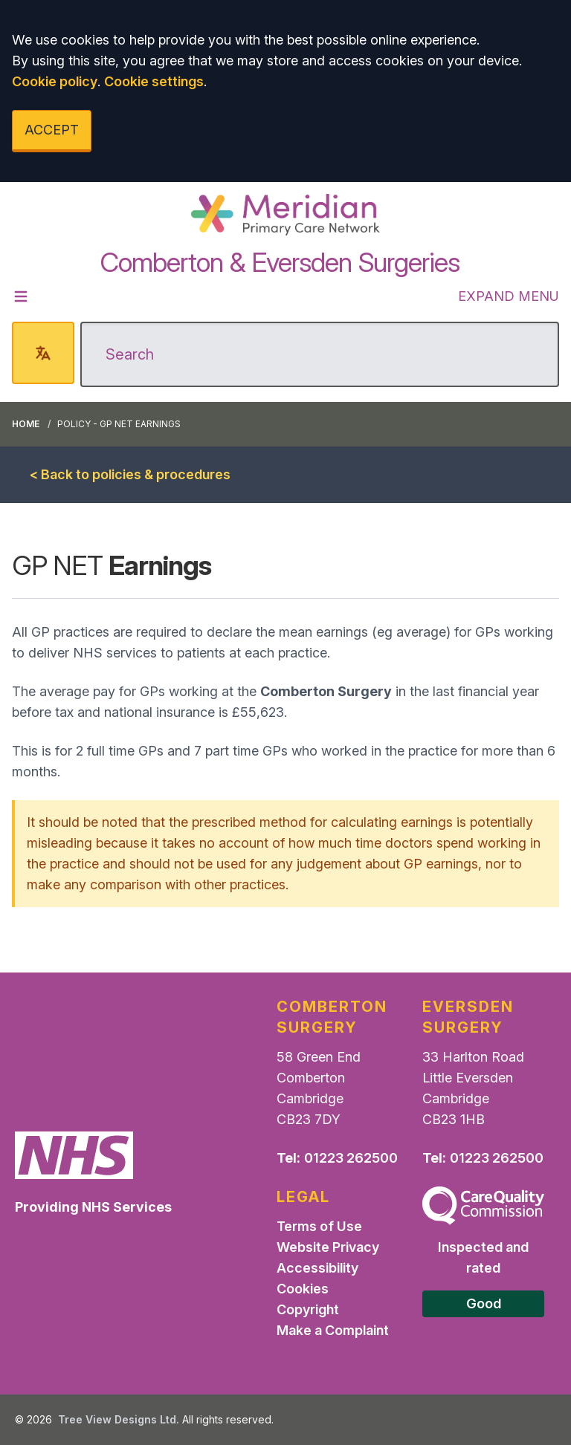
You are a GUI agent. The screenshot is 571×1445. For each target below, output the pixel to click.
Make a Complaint (333, 1330)
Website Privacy (328, 1247)
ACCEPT (52, 129)
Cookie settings (154, 81)
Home (25, 423)
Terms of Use (319, 1226)
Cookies (303, 1288)
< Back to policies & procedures (130, 474)
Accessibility (317, 1268)
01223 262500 (351, 1158)
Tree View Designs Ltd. (118, 1419)
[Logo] (285, 215)
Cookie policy (54, 81)
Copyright (308, 1309)
